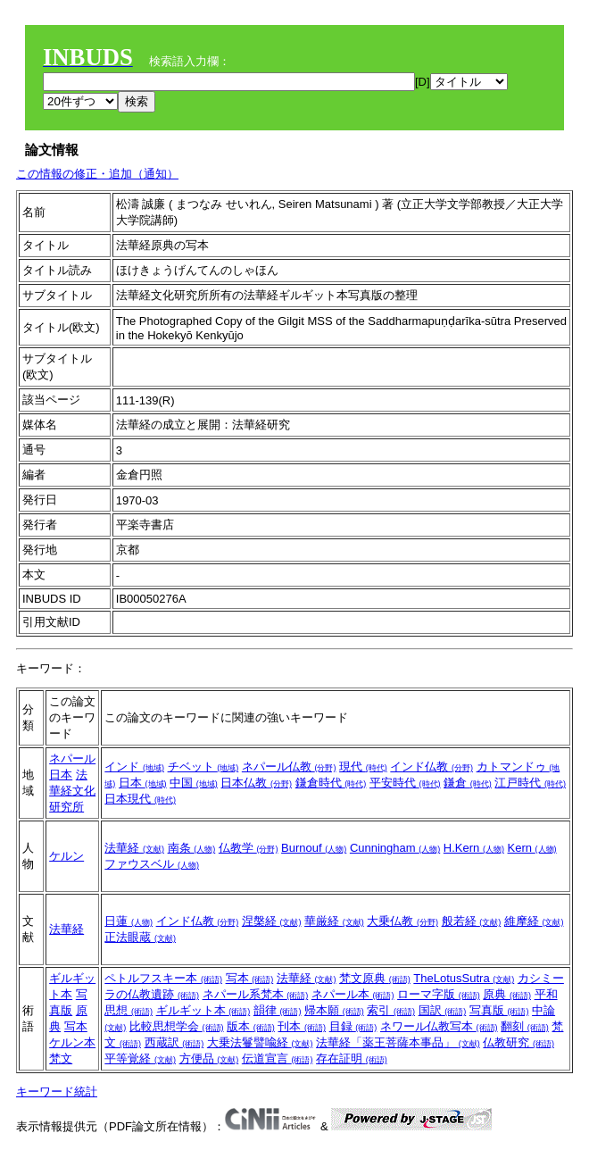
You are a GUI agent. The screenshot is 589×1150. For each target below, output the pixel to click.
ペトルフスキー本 (163, 978)
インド (134, 766)
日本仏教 (256, 782)
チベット (203, 766)
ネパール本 (352, 994)
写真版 (499, 1010)
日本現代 (140, 798)
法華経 (134, 847)
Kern (532, 847)
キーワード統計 (56, 1091)
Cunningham (395, 847)
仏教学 (248, 847)
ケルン (66, 855)
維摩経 (534, 921)
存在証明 (351, 1058)
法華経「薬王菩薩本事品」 (398, 1042)
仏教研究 (518, 1042)
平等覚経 (140, 1058)
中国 (194, 782)
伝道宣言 (277, 1058)
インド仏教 (431, 766)
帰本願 (334, 1010)
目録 (353, 1026)
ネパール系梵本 (256, 994)
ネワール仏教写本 (439, 1026)
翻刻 (525, 1026)
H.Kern (474, 847)
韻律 (277, 1010)
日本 (60, 774)
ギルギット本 (203, 1010)
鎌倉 (468, 782)
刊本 (302, 1026)
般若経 (472, 921)
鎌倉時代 (331, 782)
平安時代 (405, 782)
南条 (192, 847)
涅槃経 (272, 921)
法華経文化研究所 (72, 790)
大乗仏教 (402, 921)
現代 (363, 766)
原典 (507, 994)
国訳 (443, 1010)
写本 (75, 1026)
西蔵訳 (174, 1042)
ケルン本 (72, 1042)
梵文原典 (375, 978)
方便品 (209, 1058)
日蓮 (128, 921)
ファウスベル (151, 864)
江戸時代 (530, 782)
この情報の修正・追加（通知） (97, 173)
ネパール (72, 758)
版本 (251, 1026)
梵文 (60, 1058)
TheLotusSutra (463, 978)
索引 (391, 1010)
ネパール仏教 (289, 766)
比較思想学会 (176, 1026)
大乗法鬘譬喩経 (260, 1042)
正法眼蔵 (140, 937)
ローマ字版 (438, 994)
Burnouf (313, 847)
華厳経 (334, 921)
